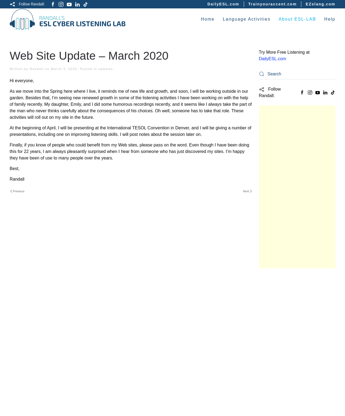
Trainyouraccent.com (272, 4)
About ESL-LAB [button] (297, 19)
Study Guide (272, 280)
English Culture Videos (284, 374)
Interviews (270, 353)
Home (208, 19)
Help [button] (329, 19)
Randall (37, 69)
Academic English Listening (289, 290)
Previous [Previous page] (17, 191)
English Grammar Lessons (287, 343)
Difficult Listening (279, 332)
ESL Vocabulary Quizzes (285, 385)
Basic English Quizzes (283, 301)
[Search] (297, 74)
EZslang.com (320, 4)
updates (106, 69)
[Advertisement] (297, 186)
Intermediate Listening (284, 322)
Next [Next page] (247, 191)
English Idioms (275, 364)
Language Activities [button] (247, 19)
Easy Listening (275, 311)
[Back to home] (68, 19)
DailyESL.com (223, 4)
